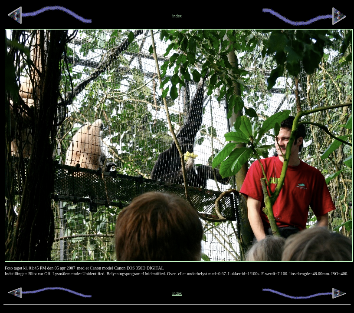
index (177, 293)
